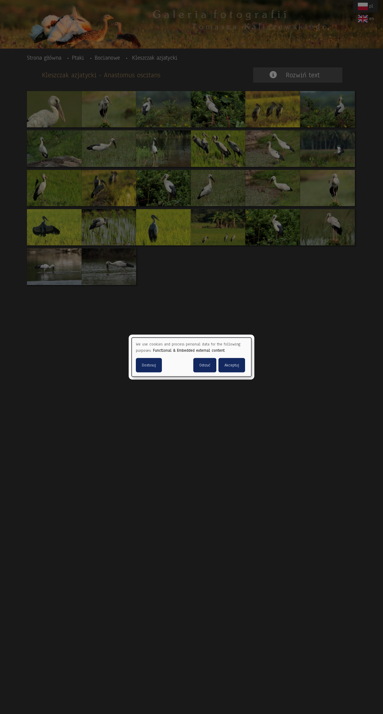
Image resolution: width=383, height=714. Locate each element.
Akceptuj (231, 365)
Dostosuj (149, 365)
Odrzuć (204, 365)
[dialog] (191, 357)
